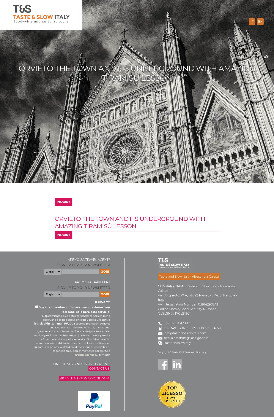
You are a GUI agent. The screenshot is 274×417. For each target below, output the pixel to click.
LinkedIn (177, 364)
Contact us (99, 369)
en (260, 22)
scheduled (154, 21)
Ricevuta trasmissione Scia (84, 378)
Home (102, 21)
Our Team (206, 21)
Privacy (102, 302)
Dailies (119, 21)
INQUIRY (63, 202)
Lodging (171, 21)
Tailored (137, 21)
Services (189, 21)
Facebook (163, 364)
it (252, 22)
